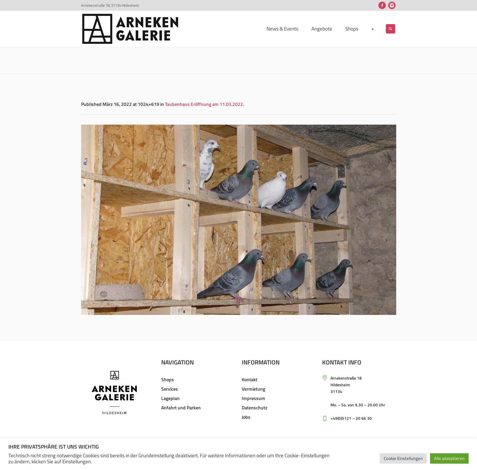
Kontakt (249, 379)
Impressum (253, 398)
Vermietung (253, 388)
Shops (167, 379)
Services (169, 388)
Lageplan (170, 398)
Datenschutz (254, 407)
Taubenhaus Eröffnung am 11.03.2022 (204, 104)
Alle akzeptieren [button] (449, 458)
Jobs (246, 416)
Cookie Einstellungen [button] (403, 458)
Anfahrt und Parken (181, 407)
